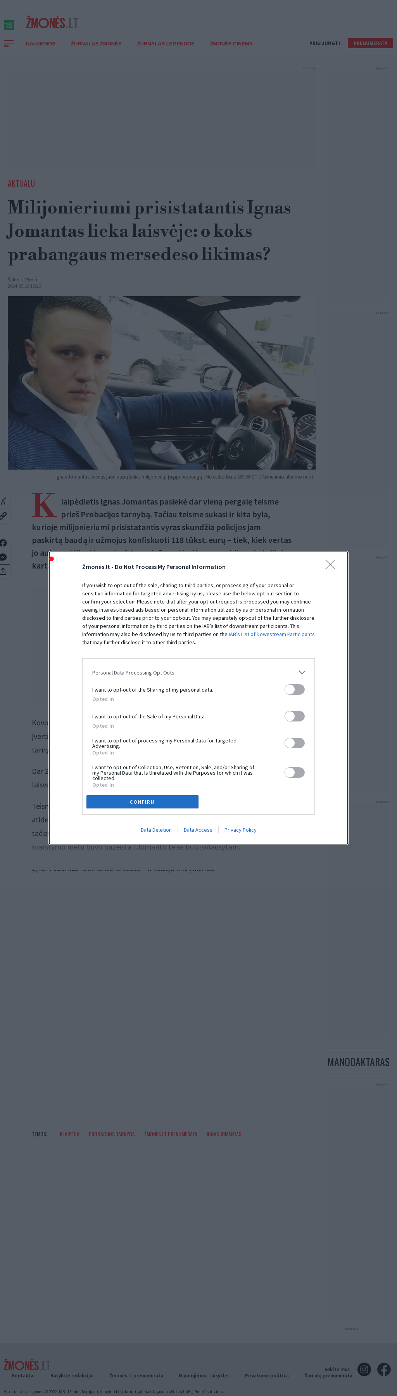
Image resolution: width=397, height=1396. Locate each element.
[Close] (332, 567)
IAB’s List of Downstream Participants (272, 634)
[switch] (295, 689)
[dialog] (198, 698)
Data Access (198, 829)
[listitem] (198, 672)
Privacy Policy (240, 829)
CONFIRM (142, 802)
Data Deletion (156, 829)
